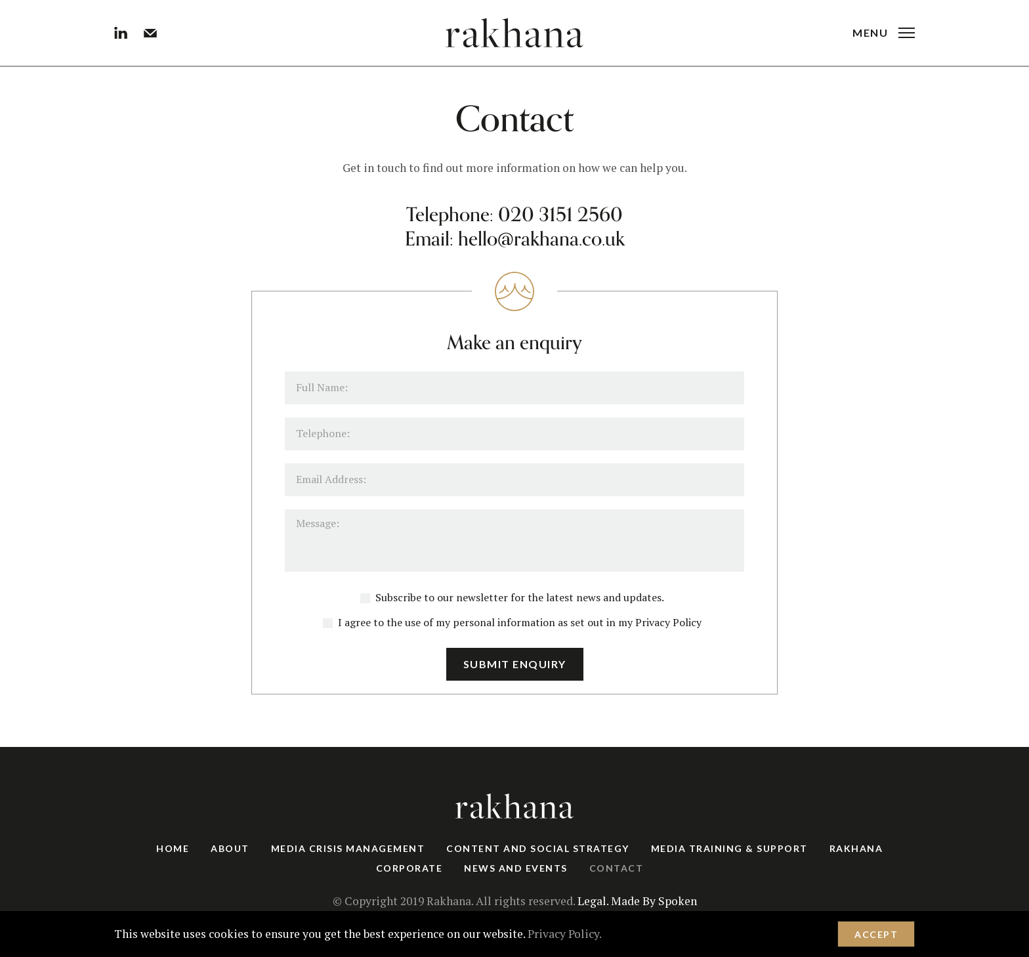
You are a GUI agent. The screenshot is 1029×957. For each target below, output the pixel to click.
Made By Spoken (654, 900)
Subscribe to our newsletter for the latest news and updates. (512, 596)
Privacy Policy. (565, 933)
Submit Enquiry (514, 664)
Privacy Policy (668, 622)
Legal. (593, 900)
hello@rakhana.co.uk (541, 239)
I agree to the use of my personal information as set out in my (512, 622)
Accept (876, 934)
